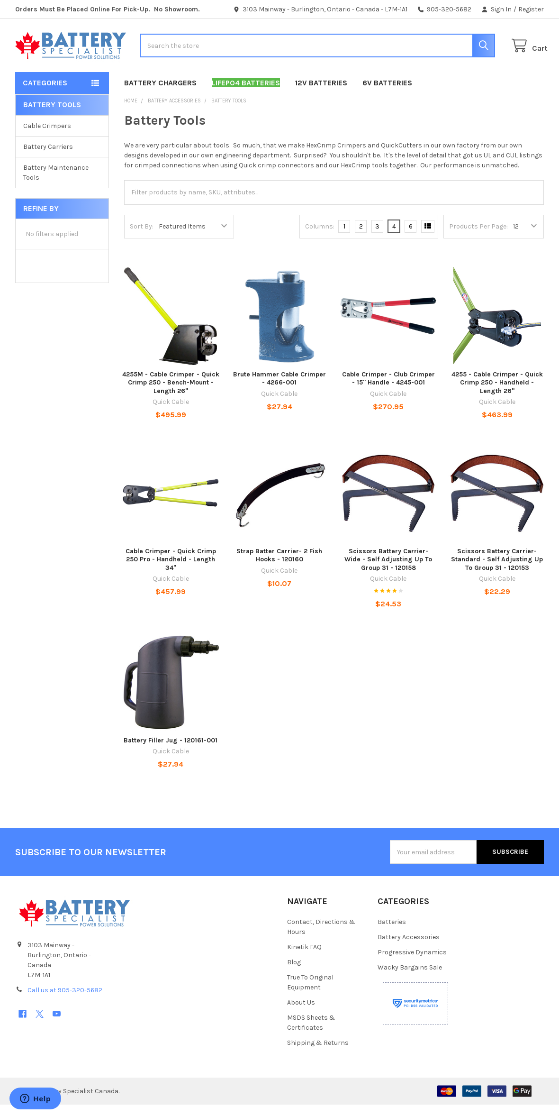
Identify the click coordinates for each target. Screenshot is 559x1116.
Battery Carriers (48, 158)
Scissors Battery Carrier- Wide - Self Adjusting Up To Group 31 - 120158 (388, 570)
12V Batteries (321, 94)
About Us (301, 1014)
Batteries (392, 933)
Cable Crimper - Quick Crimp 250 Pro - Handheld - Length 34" (171, 570)
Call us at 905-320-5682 (64, 1001)
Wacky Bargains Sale (410, 979)
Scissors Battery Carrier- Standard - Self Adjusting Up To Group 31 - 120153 (497, 570)
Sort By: (141, 238)
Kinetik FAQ (304, 958)
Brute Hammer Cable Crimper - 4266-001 (279, 390)
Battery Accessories (409, 948)
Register (531, 9)
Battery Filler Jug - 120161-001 (170, 752)
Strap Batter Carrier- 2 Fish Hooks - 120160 (279, 566)
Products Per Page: (478, 238)
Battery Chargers (160, 94)
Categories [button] (45, 94)
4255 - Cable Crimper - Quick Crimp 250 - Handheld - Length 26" (497, 394)
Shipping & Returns (318, 1054)
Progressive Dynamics (412, 964)
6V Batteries (387, 94)
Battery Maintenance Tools (56, 184)
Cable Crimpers (47, 137)
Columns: (319, 238)
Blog (294, 974)
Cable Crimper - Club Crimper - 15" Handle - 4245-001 (388, 390)
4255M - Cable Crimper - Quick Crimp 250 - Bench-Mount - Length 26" (170, 394)
